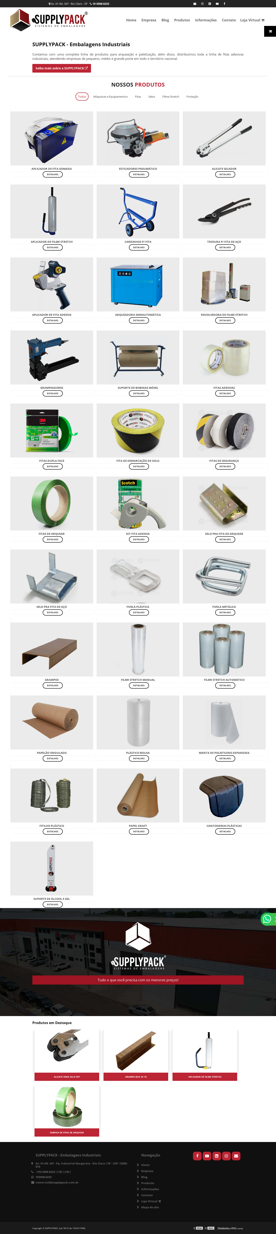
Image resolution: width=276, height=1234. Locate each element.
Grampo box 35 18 (136, 1076)
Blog (165, 20)
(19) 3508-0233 (46, 1171)
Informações (206, 20)
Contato (229, 20)
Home (131, 20)
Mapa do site (150, 1207)
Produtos (182, 20)
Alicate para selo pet (67, 1076)
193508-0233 (44, 1177)
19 (99, 4)
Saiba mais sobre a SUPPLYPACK (62, 68)
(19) (59, 1171)
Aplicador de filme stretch (204, 1076)
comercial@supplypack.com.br (57, 1182)
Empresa (148, 20)
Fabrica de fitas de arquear (67, 1132)
